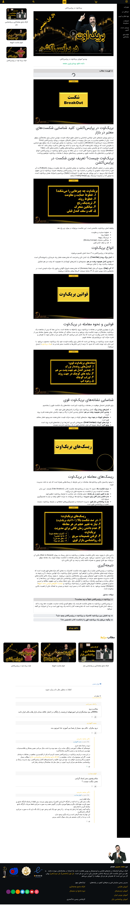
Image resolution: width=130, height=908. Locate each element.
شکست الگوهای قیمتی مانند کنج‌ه (50, 583)
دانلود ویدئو (73, 628)
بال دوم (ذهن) (55, 873)
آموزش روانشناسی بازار (120, 899)
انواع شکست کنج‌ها (16, 42)
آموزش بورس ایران (121, 895)
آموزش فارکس (123, 886)
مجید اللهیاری (77, 742)
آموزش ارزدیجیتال (121, 891)
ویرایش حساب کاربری (124, 29)
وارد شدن (96, 684)
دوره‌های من (125, 12)
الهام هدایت (77, 795)
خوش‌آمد (126, 7)
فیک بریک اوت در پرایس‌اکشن (16, 60)
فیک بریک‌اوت (46, 344)
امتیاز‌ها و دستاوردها (126, 22)
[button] (64, 2)
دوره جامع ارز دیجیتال (77, 891)
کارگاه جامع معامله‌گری (126, 36)
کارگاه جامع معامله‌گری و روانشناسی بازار (16, 23)
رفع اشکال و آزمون (123, 16)
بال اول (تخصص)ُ (67, 873)
